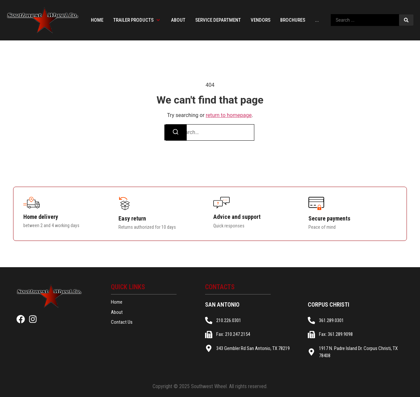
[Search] (175, 132)
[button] (137, 20)
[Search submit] (406, 20)
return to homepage (229, 115)
